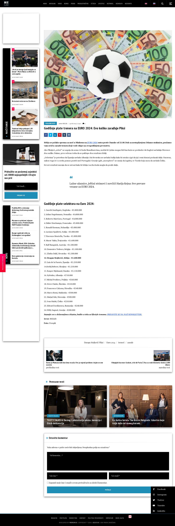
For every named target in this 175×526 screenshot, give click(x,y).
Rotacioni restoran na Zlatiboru (23, 101)
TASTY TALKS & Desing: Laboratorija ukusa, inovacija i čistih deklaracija (74, 422)
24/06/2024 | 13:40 (75, 123)
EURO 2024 (92, 142)
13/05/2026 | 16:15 (17, 250)
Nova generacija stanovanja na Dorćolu (23, 257)
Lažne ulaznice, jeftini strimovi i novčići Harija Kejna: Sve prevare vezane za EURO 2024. (107, 185)
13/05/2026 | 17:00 (17, 228)
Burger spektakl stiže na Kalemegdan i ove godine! (21, 234)
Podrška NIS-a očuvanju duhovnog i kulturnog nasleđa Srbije (23, 210)
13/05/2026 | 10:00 (17, 104)
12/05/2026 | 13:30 (17, 77)
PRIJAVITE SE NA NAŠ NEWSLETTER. (124, 314)
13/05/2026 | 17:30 (17, 215)
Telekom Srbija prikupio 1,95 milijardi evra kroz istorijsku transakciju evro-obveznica (22, 130)
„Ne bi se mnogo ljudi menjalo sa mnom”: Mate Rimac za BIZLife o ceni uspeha (24, 71)
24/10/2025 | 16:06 (132, 416)
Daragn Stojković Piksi (93, 342)
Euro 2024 (110, 342)
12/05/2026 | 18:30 (17, 136)
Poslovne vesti (50, 123)
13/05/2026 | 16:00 (17, 261)
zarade (130, 342)
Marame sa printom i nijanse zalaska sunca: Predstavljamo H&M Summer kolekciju (23, 222)
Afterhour (118, 416)
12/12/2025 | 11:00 (67, 416)
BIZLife (65, 123)
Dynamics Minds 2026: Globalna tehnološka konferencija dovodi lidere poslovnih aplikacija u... (23, 245)
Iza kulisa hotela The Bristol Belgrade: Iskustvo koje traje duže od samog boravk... (138, 422)
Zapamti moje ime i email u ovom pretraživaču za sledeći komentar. (78, 482)
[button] (163, 489)
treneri (121, 342)
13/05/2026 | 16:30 (17, 238)
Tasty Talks (53, 416)
